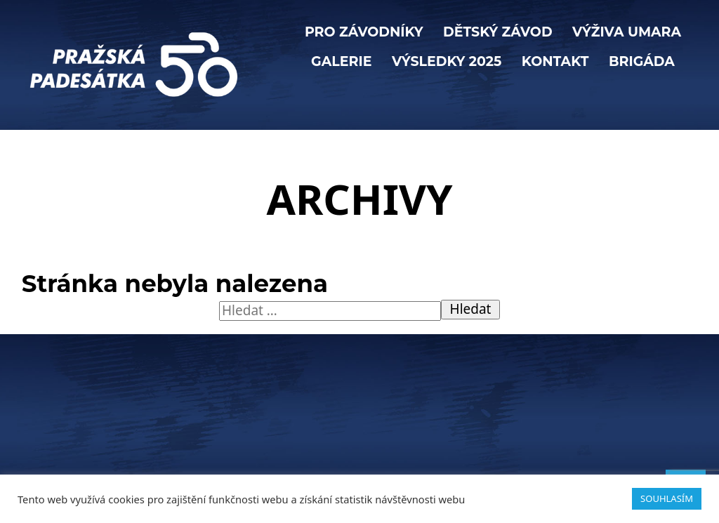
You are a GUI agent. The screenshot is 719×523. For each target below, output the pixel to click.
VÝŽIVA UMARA (626, 32)
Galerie (341, 61)
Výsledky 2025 (446, 61)
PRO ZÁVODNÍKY (364, 32)
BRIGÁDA (642, 61)
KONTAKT (555, 61)
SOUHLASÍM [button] (666, 498)
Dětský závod (498, 32)
